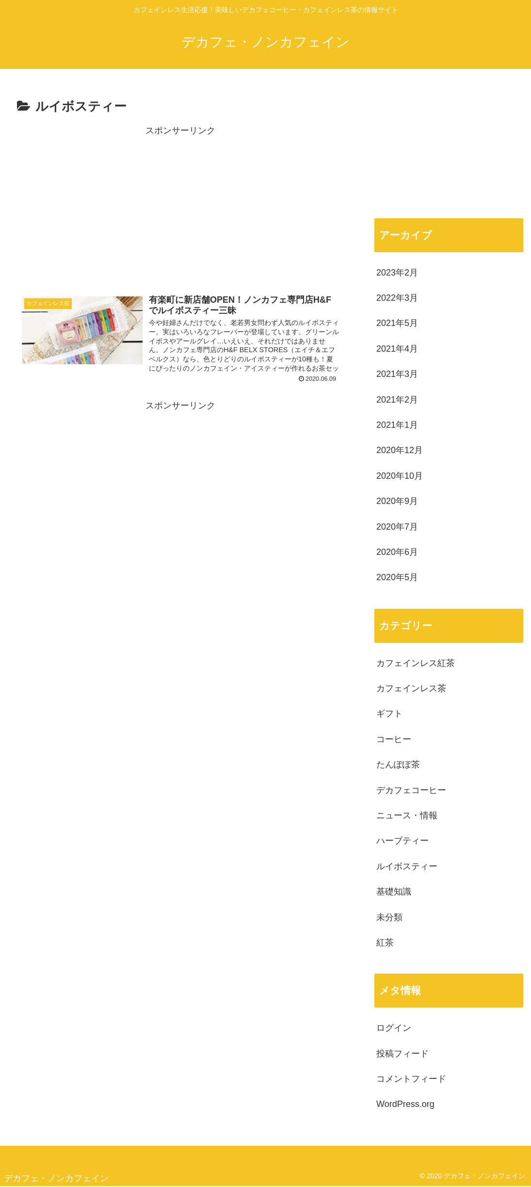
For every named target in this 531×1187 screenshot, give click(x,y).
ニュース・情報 (406, 815)
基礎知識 (393, 891)
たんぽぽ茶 (398, 764)
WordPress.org (405, 1104)
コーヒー (393, 739)
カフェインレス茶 (411, 688)
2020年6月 (397, 552)
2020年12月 (399, 450)
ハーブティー (402, 841)
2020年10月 (399, 476)
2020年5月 (397, 577)
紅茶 (385, 942)
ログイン (393, 1028)
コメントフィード (411, 1079)
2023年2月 (397, 272)
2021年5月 (397, 323)
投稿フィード (402, 1053)
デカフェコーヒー (411, 790)
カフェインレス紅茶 (415, 663)
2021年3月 (397, 374)
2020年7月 (397, 527)
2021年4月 (397, 349)
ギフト (389, 713)
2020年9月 (397, 501)
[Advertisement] (180, 207)
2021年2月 (397, 400)
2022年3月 (397, 298)
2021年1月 (397, 425)
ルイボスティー (406, 866)
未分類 (389, 917)
